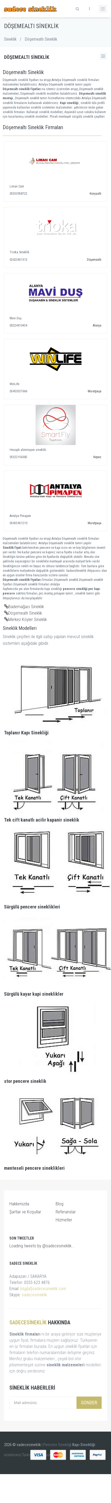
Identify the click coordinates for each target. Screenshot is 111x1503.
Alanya (97, 325)
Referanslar (66, 1211)
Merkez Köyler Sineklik (25, 619)
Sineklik (10, 39)
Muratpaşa (94, 391)
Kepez (97, 457)
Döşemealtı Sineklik (23, 613)
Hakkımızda (19, 1203)
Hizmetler (64, 1219)
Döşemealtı (94, 260)
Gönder (89, 1402)
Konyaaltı (95, 193)
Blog (59, 1203)
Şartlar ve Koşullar (25, 1211)
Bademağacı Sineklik (24, 606)
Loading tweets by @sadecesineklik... (42, 1245)
